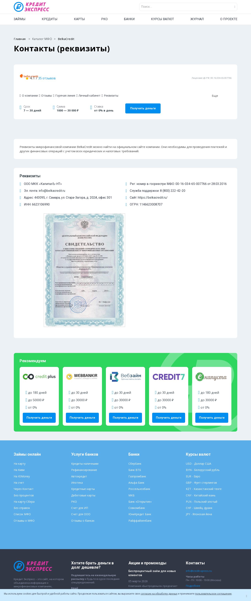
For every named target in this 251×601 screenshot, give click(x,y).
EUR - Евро (193, 390)
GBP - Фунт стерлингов (201, 396)
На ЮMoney (22, 390)
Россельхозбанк (139, 403)
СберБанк (134, 377)
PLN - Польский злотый (201, 415)
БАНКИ (129, 19)
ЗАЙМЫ (19, 19)
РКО (104, 19)
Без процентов (24, 409)
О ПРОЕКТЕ (228, 19)
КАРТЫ (79, 19)
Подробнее (193, 499)
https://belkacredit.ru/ (153, 192)
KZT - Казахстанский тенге (204, 403)
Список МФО (22, 428)
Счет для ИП (79, 422)
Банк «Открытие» (140, 415)
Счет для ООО (80, 428)
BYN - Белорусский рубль (203, 384)
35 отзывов (94, 75)
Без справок (22, 422)
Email (74, 502)
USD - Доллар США (198, 377)
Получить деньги (143, 102)
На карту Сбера (24, 415)
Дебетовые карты (83, 409)
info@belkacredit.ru (52, 185)
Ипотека (77, 396)
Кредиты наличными (84, 377)
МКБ (131, 409)
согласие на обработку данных (159, 593)
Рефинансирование (84, 384)
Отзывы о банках (82, 434)
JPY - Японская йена (199, 428)
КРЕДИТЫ (49, 19)
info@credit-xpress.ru (199, 485)
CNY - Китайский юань (201, 409)
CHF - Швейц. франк (199, 422)
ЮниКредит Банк (139, 428)
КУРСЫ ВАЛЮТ (162, 19)
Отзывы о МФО (24, 434)
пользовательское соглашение (213, 593)
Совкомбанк (136, 422)
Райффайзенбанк (140, 434)
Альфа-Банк (136, 396)
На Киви (19, 384)
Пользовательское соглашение (145, 566)
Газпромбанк (137, 390)
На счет (19, 396)
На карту (19, 377)
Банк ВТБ (134, 384)
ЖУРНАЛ (197, 19)
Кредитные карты (83, 403)
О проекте (20, 527)
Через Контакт (24, 403)
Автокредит (79, 390)
